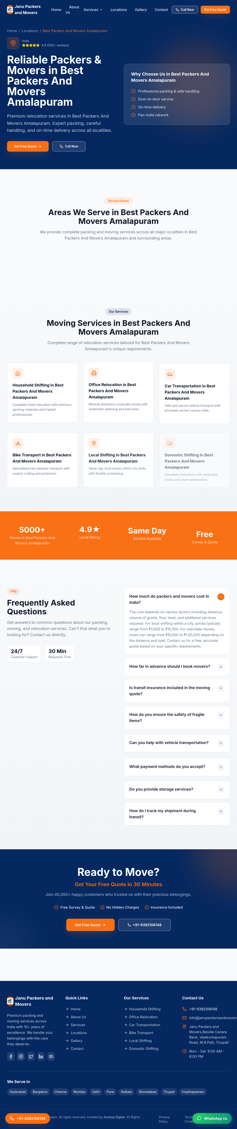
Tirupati (169, 1092)
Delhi (95, 1092)
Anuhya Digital (114, 1117)
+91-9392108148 (144, 926)
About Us (72, 10)
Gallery (141, 9)
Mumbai (79, 1092)
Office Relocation (141, 1017)
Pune (110, 1092)
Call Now (185, 9)
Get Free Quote (215, 9)
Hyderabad (18, 1092)
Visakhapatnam (193, 1092)
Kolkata (126, 1092)
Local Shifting (138, 1040)
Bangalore (40, 1092)
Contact (161, 9)
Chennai (60, 1092)
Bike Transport (138, 1033)
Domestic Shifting (141, 1048)
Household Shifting (142, 1009)
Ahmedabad (147, 1092)
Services (93, 9)
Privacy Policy (164, 1119)
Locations (119, 9)
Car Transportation (142, 1025)
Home (56, 9)
